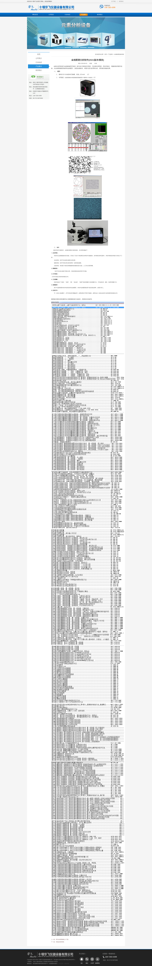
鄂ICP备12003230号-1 (69, 959)
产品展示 (83, 14)
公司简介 (51, 14)
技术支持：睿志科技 (64, 963)
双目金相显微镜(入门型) (62, 939)
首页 (38, 54)
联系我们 (121, 1)
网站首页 (35, 14)
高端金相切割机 (60, 942)
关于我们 (113, 1)
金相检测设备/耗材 (119, 54)
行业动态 (67, 14)
